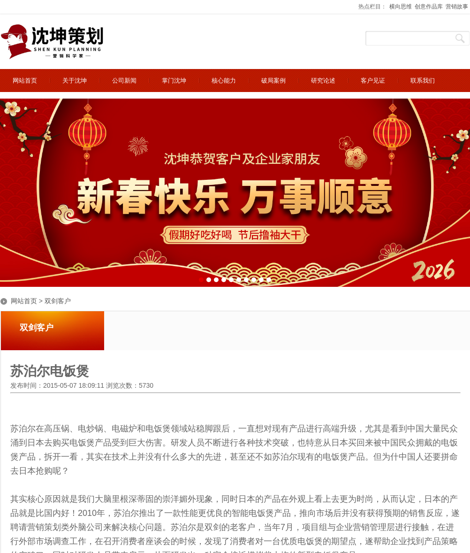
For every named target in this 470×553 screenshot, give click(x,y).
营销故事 (457, 6)
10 (268, 279)
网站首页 (24, 301)
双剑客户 (58, 301)
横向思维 (400, 6)
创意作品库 (429, 6)
